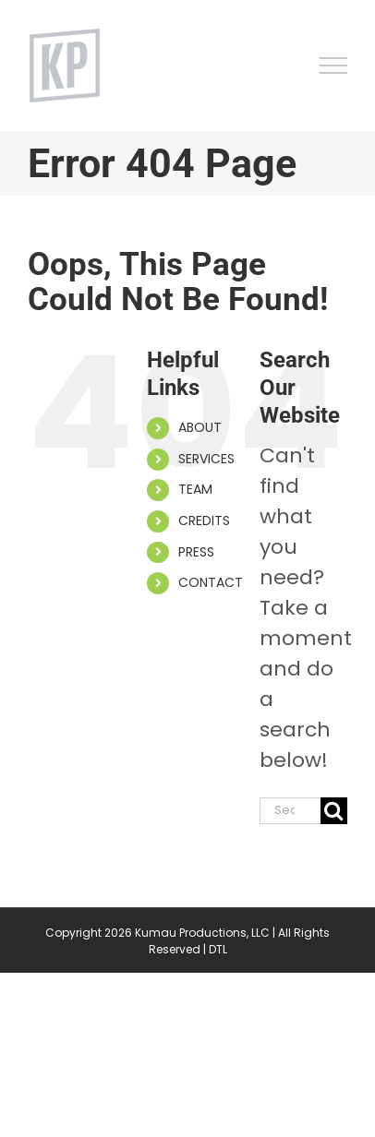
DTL (218, 949)
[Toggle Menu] (334, 65)
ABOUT (200, 427)
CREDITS (204, 520)
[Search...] (290, 810)
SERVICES (206, 458)
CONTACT (210, 582)
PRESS (196, 552)
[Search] (334, 810)
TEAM (195, 489)
